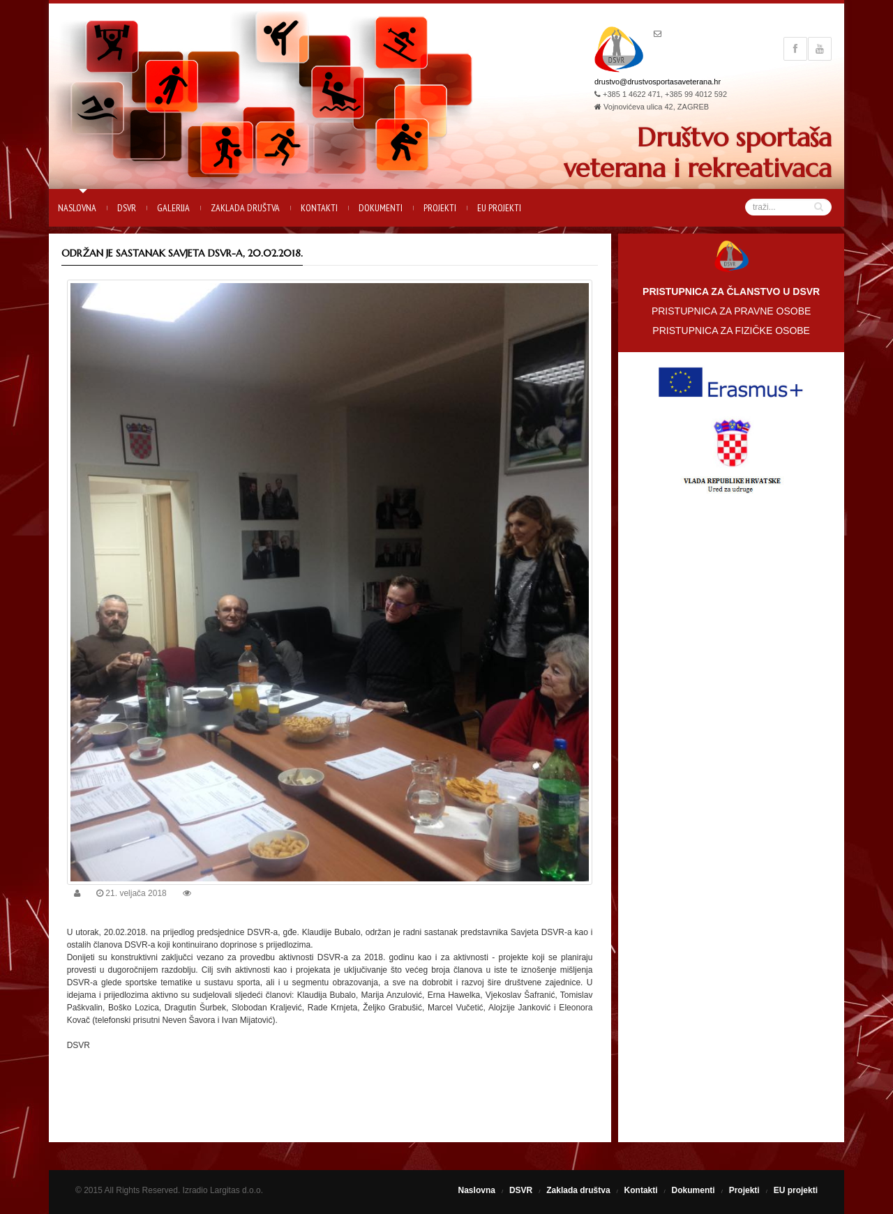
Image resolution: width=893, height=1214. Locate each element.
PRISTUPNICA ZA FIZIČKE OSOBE (731, 330)
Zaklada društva (245, 208)
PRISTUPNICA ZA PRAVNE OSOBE (731, 311)
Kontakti (319, 208)
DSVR (126, 208)
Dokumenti (381, 208)
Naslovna (77, 208)
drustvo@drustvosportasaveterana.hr (657, 81)
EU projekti (499, 208)
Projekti (439, 208)
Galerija (173, 208)
